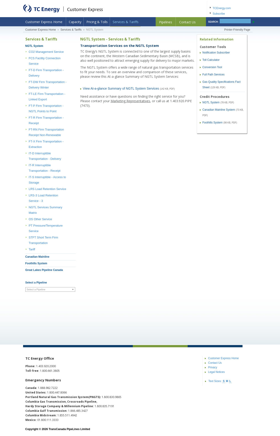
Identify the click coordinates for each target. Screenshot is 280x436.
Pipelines (165, 22)
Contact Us (187, 22)
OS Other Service (40, 219)
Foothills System (36, 263)
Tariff (32, 249)
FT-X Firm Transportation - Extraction (46, 144)
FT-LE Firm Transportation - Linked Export (47, 96)
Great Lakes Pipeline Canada (44, 270)
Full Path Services (214, 74)
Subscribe (219, 13)
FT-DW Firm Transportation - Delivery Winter (48, 84)
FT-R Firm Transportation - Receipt (46, 120)
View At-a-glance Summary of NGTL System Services (121, 88)
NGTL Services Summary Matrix (45, 210)
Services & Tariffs (126, 22)
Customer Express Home (43, 22)
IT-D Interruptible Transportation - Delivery (45, 156)
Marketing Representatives (130, 101)
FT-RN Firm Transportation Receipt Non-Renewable (46, 132)
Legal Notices (216, 372)
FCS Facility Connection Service (45, 60)
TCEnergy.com (222, 8)
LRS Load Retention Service (47, 189)
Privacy (212, 367)
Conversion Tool (212, 67)
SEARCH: (213, 22)
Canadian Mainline (37, 256)
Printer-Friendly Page (237, 29)
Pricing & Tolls (97, 22)
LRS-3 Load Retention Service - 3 (43, 198)
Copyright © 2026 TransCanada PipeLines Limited (57, 429)
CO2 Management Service (46, 51)
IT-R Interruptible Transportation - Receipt (45, 167)
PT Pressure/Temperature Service (46, 228)
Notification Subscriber (216, 52)
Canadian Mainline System (219, 109)
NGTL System (34, 46)
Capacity (75, 22)
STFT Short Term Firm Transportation (43, 240)
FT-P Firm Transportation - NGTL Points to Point (46, 108)
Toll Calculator (211, 60)
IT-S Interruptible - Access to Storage (47, 179)
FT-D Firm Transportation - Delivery (46, 72)
